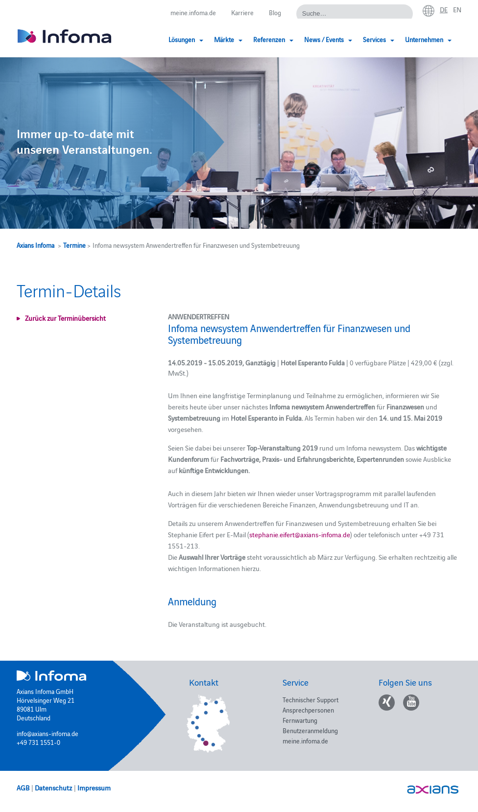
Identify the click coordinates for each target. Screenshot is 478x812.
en (457, 9)
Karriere (242, 12)
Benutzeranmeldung (310, 730)
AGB (23, 787)
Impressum (94, 787)
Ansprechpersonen (308, 709)
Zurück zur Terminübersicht (65, 318)
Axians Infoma (35, 244)
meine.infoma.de (193, 12)
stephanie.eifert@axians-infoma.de (299, 534)
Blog (275, 12)
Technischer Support (310, 699)
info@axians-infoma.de (47, 733)
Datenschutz (53, 787)
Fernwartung (300, 720)
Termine (74, 244)
